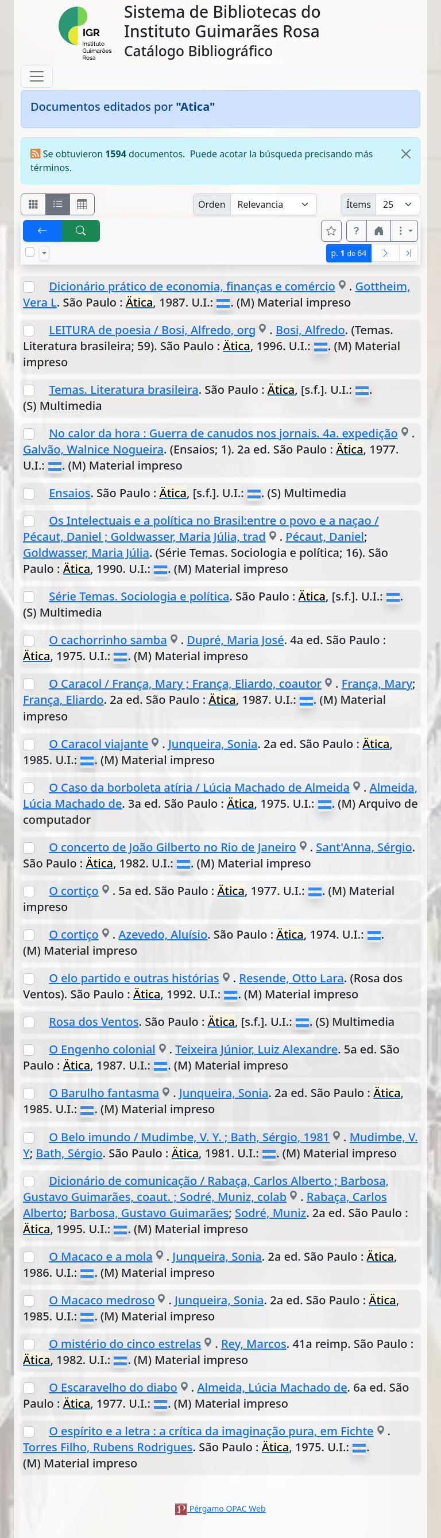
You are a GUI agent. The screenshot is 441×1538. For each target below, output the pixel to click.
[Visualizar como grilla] (82, 204)
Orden (212, 204)
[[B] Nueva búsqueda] (80, 231)
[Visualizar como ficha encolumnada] (58, 204)
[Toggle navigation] (37, 76)
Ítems (358, 204)
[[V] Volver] (42, 231)
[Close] (406, 154)
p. (349, 253)
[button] (356, 231)
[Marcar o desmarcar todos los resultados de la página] (29, 252)
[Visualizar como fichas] (33, 204)
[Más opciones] (404, 231)
